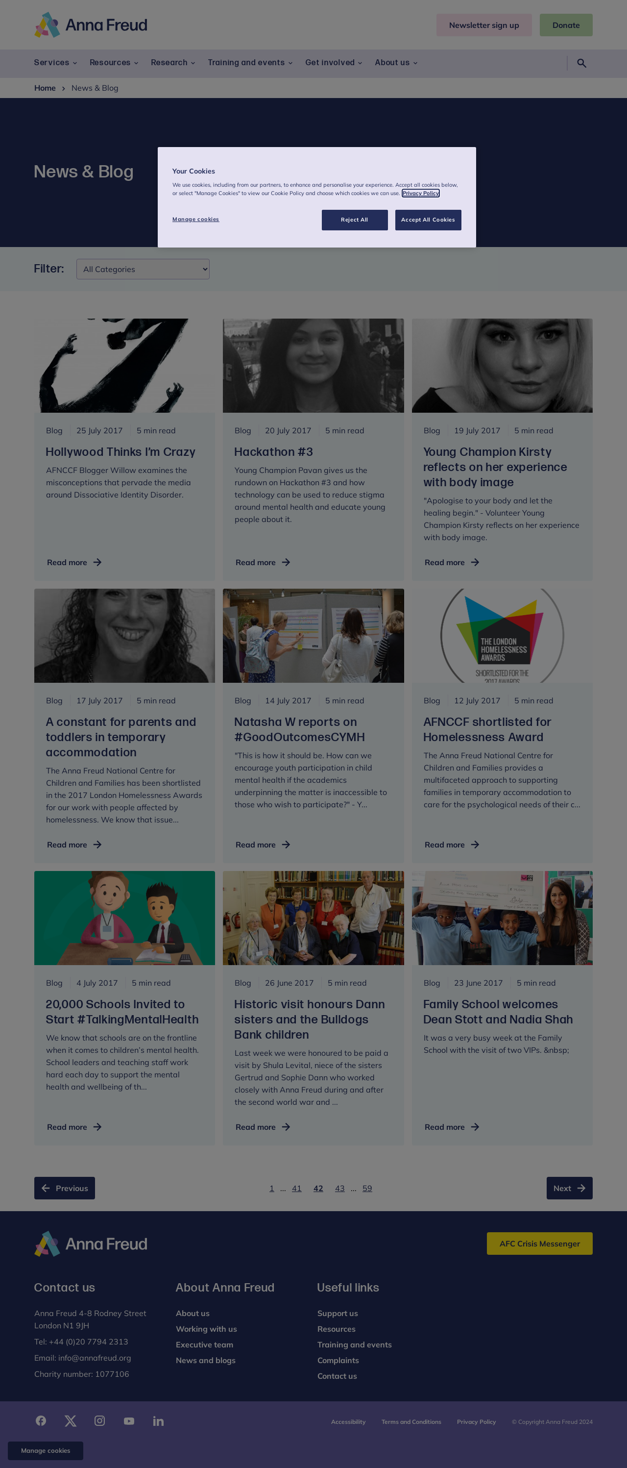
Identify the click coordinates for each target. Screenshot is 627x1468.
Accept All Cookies (428, 219)
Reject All (354, 219)
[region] (317, 197)
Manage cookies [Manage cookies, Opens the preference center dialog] (195, 219)
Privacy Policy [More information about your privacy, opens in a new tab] (421, 193)
